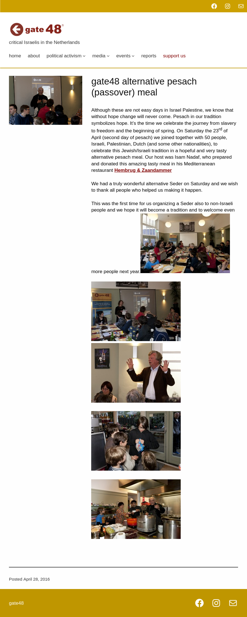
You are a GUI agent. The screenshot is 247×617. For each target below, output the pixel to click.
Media (98, 55)
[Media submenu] (108, 55)
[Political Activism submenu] (84, 55)
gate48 (16, 603)
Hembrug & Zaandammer (143, 170)
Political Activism (64, 55)
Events (123, 55)
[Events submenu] (133, 55)
